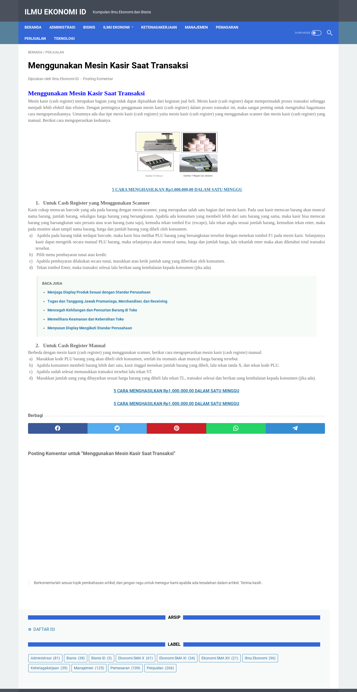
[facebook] (48, 474)
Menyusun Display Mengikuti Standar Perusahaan (89, 348)
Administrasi (66, 18)
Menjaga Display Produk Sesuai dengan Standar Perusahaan (98, 313)
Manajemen (199, 18)
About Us (123, 673)
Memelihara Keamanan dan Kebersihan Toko (85, 340)
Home (105, 673)
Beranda (36, 18)
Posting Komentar (98, 74)
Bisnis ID (262, 97)
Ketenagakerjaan (162, 18)
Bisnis (93, 18)
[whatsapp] (169, 474)
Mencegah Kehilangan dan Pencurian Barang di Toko (92, 331)
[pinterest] (129, 474)
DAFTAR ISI (265, 58)
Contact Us (145, 673)
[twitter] (88, 474)
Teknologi (67, 30)
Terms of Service (224, 673)
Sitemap (250, 673)
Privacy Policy (194, 673)
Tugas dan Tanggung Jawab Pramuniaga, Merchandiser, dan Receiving (107, 321)
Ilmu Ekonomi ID (59, 6)
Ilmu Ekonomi (120, 18)
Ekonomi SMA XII (270, 117)
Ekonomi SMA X (296, 97)
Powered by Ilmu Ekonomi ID (191, 684)
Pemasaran (230, 18)
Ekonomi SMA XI (269, 107)
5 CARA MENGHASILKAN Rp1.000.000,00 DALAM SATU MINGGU (129, 191)
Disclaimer (168, 673)
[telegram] (209, 474)
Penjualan (38, 30)
